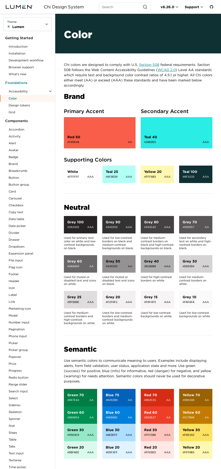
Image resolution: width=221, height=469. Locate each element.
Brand (13, 164)
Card (12, 191)
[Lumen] (22, 7)
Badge (13, 157)
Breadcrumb (18, 171)
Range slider (18, 384)
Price (12, 364)
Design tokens (19, 105)
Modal (13, 315)
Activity (15, 136)
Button (17, 178)
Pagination (17, 329)
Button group (19, 184)
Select (13, 398)
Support (192, 7)
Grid (12, 112)
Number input (19, 322)
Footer (14, 274)
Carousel (15, 198)
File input (16, 260)
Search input (18, 391)
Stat (12, 426)
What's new (17, 74)
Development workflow (26, 60)
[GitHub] (211, 7)
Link (17, 302)
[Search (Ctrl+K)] (124, 7)
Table (12, 439)
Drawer (14, 240)
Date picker (17, 226)
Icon (12, 288)
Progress (15, 371)
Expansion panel (21, 253)
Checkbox (16, 205)
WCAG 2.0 (167, 70)
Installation (17, 53)
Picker (13, 343)
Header (14, 281)
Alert (12, 143)
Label (13, 295)
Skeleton (15, 412)
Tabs (12, 446)
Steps (13, 433)
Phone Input (18, 336)
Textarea (15, 460)
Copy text (16, 212)
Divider (14, 233)
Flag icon (15, 267)
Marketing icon (20, 309)
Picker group (18, 350)
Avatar (14, 150)
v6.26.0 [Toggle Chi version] (167, 7)
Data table (16, 219)
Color (13, 98)
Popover (15, 357)
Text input (16, 453)
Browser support (21, 67)
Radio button (18, 377)
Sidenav (15, 405)
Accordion (16, 129)
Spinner (14, 419)
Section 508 (149, 64)
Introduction (18, 46)
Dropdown (17, 246)
